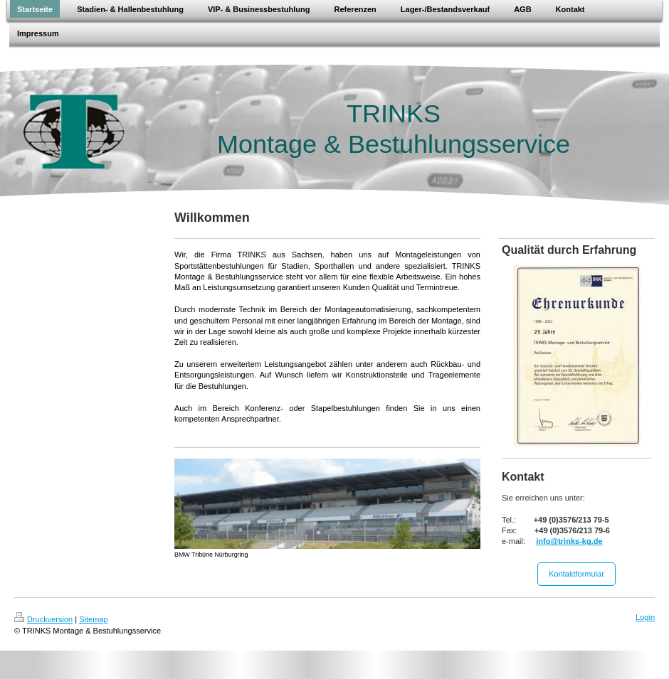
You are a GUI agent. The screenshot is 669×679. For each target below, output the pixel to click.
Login (645, 617)
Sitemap (93, 619)
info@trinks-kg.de (569, 541)
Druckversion (43, 619)
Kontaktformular (576, 574)
